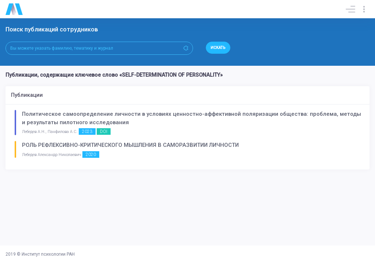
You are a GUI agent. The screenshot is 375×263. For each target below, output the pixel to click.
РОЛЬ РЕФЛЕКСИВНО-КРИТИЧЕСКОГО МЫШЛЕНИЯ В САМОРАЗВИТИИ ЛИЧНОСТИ (130, 145)
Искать (218, 48)
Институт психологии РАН (48, 254)
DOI (103, 131)
